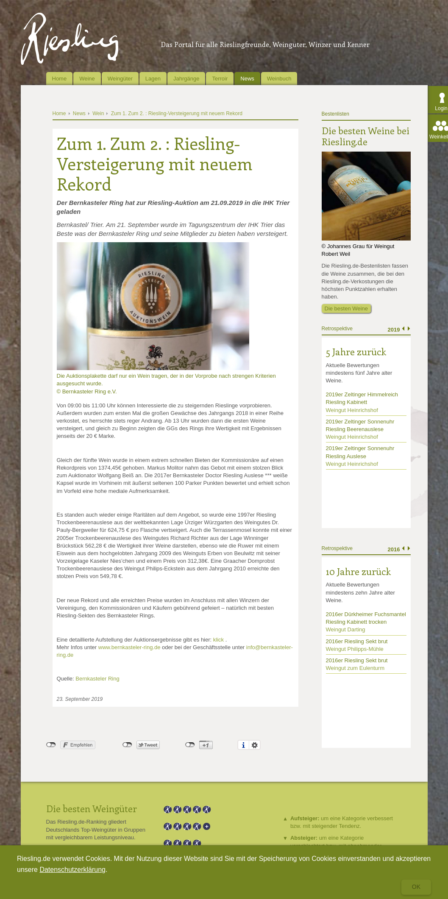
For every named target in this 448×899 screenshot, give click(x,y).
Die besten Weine (346, 308)
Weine (87, 78)
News (247, 78)
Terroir (220, 78)
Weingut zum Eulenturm (355, 668)
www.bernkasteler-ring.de (129, 647)
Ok (416, 886)
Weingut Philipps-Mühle (355, 649)
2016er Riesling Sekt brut (357, 641)
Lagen (153, 78)
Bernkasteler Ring (97, 678)
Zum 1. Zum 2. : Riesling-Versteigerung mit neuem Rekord (176, 113)
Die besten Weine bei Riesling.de (365, 136)
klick (218, 639)
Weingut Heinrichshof (352, 410)
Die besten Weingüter (91, 808)
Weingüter (120, 78)
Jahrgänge (186, 78)
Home (59, 78)
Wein (98, 113)
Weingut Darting (345, 629)
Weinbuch (279, 78)
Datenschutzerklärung (72, 869)
